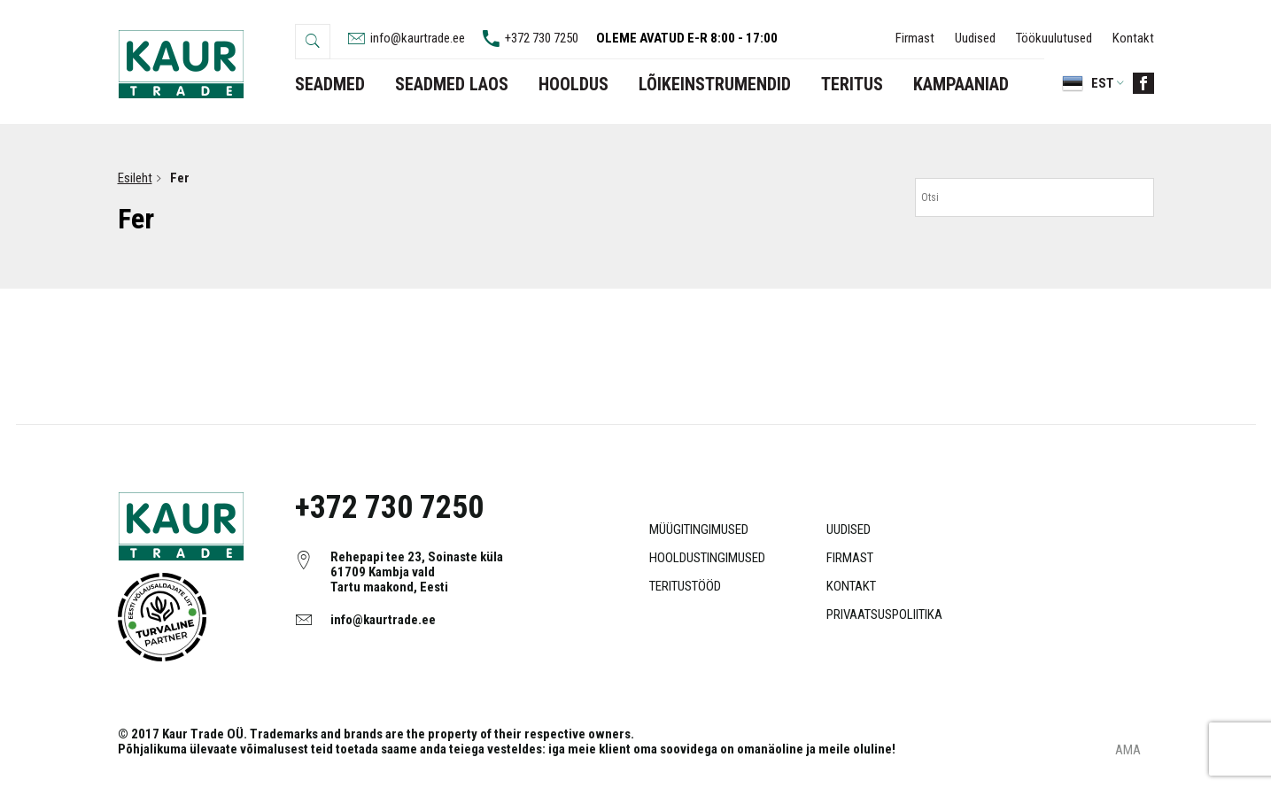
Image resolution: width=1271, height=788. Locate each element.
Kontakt (1133, 38)
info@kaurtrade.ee (383, 620)
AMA (1128, 750)
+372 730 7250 (389, 507)
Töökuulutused (1054, 38)
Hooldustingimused (707, 558)
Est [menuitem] (1102, 83)
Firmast (914, 38)
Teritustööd (685, 586)
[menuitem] (1084, 83)
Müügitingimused (698, 529)
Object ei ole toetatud (162, 617)
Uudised (975, 38)
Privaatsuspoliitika (884, 614)
